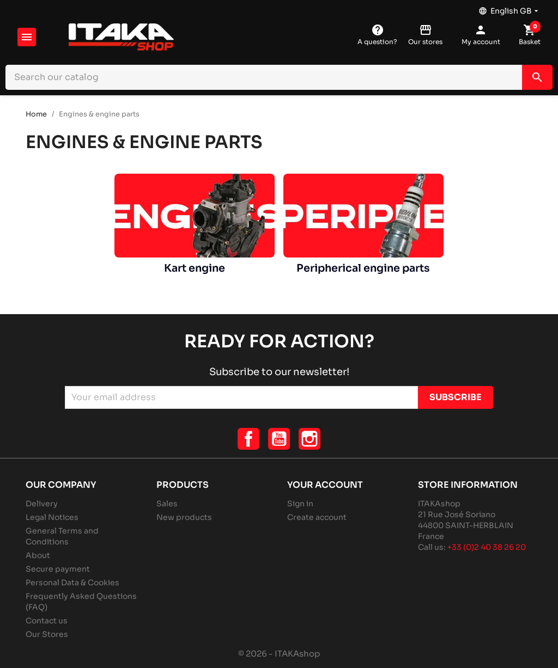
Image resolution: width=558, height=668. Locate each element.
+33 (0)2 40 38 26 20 (486, 547)
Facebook (248, 439)
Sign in (300, 503)
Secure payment (58, 569)
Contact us (47, 621)
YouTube (279, 439)
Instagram (309, 439)
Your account (325, 485)
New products (184, 517)
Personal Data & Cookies (72, 582)
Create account (317, 517)
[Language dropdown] (509, 8)
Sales (167, 503)
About (38, 555)
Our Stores (47, 634)
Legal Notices (52, 517)
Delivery (42, 503)
